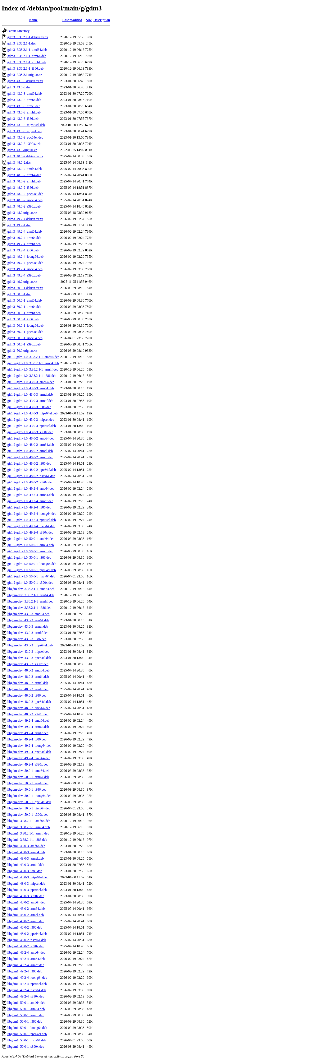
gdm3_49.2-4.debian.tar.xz (25, 219)
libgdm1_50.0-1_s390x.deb (25, 1046)
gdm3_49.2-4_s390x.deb (24, 275)
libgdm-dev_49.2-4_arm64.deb (28, 727)
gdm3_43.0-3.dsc (19, 87)
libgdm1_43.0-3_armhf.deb (25, 864)
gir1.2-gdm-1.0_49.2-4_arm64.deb (30, 495)
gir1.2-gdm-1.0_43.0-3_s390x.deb (30, 432)
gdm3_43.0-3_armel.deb (23, 106)
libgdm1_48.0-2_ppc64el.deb (27, 933)
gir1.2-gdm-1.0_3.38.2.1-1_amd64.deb (33, 357)
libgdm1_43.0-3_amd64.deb (26, 846)
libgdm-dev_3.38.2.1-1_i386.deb (29, 607)
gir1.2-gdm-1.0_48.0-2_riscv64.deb (31, 476)
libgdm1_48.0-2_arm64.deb (26, 908)
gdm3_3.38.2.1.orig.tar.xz (24, 74)
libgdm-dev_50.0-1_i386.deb (26, 789)
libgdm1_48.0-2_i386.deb (24, 927)
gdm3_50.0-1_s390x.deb (24, 344)
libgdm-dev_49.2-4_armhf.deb (27, 733)
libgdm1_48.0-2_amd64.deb (26, 902)
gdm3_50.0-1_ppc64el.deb (25, 332)
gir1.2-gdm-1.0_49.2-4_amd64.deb (30, 488)
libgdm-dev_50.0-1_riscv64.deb (28, 808)
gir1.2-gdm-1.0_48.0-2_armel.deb (30, 451)
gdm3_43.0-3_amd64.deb (24, 93)
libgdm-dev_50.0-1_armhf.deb (27, 783)
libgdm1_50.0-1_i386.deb (24, 1021)
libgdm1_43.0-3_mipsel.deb (26, 883)
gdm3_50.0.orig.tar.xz (22, 350)
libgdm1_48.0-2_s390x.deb (25, 946)
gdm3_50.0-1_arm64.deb (24, 306)
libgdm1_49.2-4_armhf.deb (25, 965)
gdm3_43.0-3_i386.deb (22, 118)
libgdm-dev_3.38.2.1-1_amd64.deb (31, 589)
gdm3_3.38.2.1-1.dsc (21, 43)
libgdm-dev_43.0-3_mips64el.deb (30, 645)
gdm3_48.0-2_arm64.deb (24, 175)
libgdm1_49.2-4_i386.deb (24, 971)
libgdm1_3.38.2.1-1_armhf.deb (28, 833)
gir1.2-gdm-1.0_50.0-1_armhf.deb (30, 551)
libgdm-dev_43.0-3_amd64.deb (28, 614)
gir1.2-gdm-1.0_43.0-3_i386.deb (29, 407)
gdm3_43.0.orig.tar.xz (22, 150)
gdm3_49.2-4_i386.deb (22, 250)
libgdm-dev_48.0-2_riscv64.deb (28, 708)
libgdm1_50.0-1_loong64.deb (27, 1027)
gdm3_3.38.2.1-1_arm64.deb (26, 56)
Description (102, 20)
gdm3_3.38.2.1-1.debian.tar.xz (27, 37)
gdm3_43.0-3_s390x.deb (24, 143)
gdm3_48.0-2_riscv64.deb (24, 200)
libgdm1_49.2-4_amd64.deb (26, 952)
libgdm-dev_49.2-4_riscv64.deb (28, 758)
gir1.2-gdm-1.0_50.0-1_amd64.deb (30, 538)
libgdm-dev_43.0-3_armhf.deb (27, 632)
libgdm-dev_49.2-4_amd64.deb (28, 720)
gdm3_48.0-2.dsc (19, 162)
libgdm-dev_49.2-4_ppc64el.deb (29, 752)
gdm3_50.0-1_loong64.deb (25, 325)
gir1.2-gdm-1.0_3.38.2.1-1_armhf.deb (32, 369)
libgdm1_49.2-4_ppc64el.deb (27, 984)
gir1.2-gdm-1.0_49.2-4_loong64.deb (31, 513)
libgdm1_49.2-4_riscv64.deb (26, 990)
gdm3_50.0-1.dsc (19, 294)
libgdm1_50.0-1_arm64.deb (26, 1009)
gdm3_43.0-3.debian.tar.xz (25, 81)
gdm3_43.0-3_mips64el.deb (26, 125)
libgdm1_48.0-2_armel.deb (25, 915)
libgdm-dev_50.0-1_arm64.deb (28, 777)
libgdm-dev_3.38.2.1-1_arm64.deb (30, 595)
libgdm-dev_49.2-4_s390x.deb (27, 764)
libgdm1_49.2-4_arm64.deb (26, 959)
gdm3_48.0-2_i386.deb (22, 187)
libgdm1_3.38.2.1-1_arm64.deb (28, 827)
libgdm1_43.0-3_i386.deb (24, 871)
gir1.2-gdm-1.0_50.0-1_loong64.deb (31, 564)
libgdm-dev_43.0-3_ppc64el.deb (29, 658)
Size (89, 20)
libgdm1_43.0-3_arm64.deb (26, 852)
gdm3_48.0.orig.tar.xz (22, 212)
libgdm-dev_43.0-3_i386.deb (26, 639)
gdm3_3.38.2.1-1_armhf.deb (26, 62)
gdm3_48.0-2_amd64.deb (24, 169)
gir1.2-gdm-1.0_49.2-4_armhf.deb (30, 501)
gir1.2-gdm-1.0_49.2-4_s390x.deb (30, 532)
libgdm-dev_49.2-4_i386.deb (26, 739)
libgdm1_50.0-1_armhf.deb (25, 1015)
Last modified (72, 20)
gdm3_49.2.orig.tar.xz (22, 281)
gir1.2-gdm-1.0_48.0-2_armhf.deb (30, 457)
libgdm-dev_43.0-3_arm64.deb (28, 620)
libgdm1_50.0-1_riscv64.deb (26, 1040)
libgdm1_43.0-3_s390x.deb (25, 896)
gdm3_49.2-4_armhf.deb (24, 244)
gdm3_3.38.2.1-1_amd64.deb (27, 49)
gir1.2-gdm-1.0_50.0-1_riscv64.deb (31, 576)
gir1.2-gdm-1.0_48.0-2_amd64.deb (30, 438)
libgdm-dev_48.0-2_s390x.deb (27, 714)
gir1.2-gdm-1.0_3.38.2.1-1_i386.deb (31, 375)
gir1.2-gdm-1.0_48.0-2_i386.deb (29, 463)
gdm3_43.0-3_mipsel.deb (24, 131)
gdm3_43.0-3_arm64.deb (24, 100)
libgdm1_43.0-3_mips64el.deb (27, 877)
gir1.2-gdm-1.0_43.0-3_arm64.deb (30, 388)
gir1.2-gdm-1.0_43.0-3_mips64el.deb (32, 413)
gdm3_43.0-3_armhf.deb (24, 112)
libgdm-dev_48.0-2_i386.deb (26, 695)
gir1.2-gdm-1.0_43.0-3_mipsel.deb (30, 419)
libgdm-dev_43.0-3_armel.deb (27, 626)
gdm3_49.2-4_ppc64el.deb (25, 263)
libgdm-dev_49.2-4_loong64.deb (29, 745)
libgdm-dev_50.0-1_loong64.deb (29, 796)
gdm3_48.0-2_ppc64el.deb (25, 194)
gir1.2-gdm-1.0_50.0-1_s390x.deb (30, 582)
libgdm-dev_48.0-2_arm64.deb (28, 676)
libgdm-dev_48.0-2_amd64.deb (28, 670)
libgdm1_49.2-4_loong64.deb (27, 977)
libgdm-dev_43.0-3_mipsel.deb (28, 651)
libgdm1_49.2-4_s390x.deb (25, 996)
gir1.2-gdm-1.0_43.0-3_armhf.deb (30, 401)
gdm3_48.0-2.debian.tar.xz (25, 156)
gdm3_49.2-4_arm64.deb (24, 238)
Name (33, 20)
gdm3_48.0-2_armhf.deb (24, 181)
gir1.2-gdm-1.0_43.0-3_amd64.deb (30, 382)
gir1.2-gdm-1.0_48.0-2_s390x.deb (30, 482)
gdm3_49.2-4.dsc (19, 225)
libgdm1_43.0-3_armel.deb (25, 858)
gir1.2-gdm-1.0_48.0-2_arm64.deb (30, 444)
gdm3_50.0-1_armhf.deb (24, 313)
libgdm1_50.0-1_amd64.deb (26, 1002)
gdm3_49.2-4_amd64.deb (24, 231)
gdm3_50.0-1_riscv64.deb (24, 338)
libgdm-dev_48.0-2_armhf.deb (27, 689)
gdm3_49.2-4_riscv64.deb (24, 269)
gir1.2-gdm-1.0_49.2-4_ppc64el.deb (31, 520)
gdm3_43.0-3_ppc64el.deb (25, 137)
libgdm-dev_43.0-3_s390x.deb (27, 664)
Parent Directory (18, 31)
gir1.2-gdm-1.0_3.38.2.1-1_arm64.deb (33, 363)
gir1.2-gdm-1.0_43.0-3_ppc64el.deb (31, 426)
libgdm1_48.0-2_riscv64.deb (26, 940)
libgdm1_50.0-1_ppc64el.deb (27, 1034)
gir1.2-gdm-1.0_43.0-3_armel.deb (30, 394)
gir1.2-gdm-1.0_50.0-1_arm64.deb (30, 545)
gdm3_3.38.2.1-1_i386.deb (25, 68)
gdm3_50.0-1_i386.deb (22, 319)
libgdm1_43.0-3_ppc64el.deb (27, 890)
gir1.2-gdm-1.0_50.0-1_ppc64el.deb (31, 570)
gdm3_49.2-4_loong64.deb (25, 256)
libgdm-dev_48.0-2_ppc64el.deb (29, 701)
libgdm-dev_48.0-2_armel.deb (27, 683)
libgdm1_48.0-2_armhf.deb (25, 921)
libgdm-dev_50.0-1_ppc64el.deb (29, 802)
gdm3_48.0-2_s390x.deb (24, 206)
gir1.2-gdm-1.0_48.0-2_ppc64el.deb (31, 469)
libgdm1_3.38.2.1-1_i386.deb (27, 839)
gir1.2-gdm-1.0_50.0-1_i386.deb (29, 557)
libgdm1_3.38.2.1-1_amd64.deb (28, 821)
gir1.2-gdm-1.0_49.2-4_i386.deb (29, 507)
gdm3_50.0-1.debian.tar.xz (25, 288)
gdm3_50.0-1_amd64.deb (24, 300)
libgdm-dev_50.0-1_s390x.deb (27, 814)
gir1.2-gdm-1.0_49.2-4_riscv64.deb (31, 526)
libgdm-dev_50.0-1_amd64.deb (28, 770)
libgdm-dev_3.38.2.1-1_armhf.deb (30, 601)
